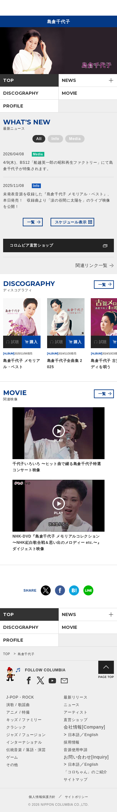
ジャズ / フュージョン (26, 735)
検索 (90, 9)
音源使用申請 (75, 750)
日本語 (74, 735)
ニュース (72, 705)
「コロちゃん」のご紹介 (85, 772)
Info (55, 139)
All (38, 139)
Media (75, 139)
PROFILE (13, 106)
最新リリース (75, 697)
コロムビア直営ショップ (31, 245)
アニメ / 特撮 (18, 712)
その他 (12, 765)
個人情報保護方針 (42, 797)
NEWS (69, 80)
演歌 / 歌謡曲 (18, 705)
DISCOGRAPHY (20, 93)
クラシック (16, 727)
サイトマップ (75, 779)
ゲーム (12, 757)
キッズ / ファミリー (24, 720)
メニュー (107, 9)
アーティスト (75, 712)
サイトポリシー (76, 797)
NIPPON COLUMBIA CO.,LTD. (34, 8)
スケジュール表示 (71, 222)
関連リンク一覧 (92, 265)
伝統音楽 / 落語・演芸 (26, 750)
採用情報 (72, 742)
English (91, 735)
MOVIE (69, 93)
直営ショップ (75, 720)
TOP (8, 80)
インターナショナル (24, 742)
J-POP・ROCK (20, 697)
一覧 (31, 222)
